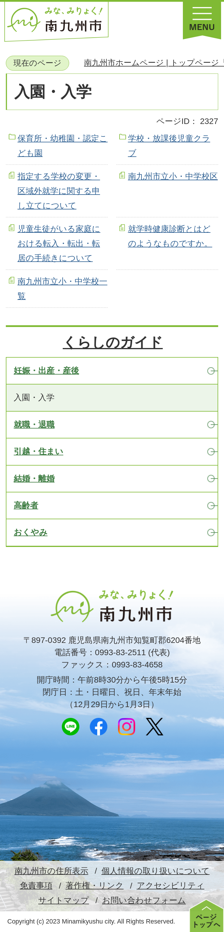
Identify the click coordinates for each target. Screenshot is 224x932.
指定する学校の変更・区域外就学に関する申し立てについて (59, 191)
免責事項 (36, 885)
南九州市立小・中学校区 (173, 176)
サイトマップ (63, 900)
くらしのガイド (113, 342)
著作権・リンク (95, 885)
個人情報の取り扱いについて (156, 870)
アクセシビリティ (170, 885)
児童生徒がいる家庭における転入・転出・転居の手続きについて (59, 243)
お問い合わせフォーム (144, 900)
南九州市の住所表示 (51, 870)
